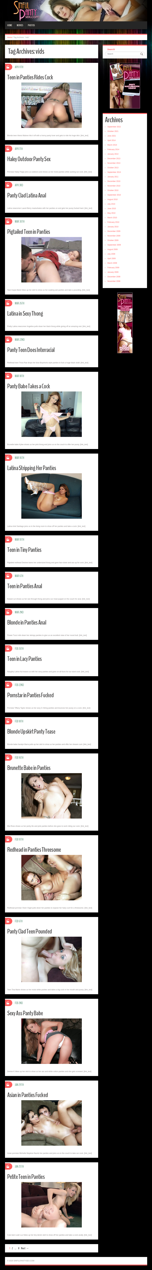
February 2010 (113, 222)
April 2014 (111, 140)
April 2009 (111, 258)
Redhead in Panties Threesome (36, 849)
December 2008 (113, 277)
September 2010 (114, 195)
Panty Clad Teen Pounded (31, 931)
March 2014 (112, 145)
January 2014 (112, 154)
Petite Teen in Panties (27, 1176)
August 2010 (112, 199)
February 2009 (113, 268)
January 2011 (112, 177)
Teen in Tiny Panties (26, 549)
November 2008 (113, 281)
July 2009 (111, 254)
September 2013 (114, 172)
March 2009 (112, 263)
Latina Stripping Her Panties (33, 468)
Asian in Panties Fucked (29, 1094)
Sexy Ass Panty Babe (26, 1013)
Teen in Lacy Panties (26, 658)
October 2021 (112, 131)
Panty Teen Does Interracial (33, 349)
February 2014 (113, 149)
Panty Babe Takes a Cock (30, 386)
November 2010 (113, 186)
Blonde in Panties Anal (28, 622)
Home (9, 25)
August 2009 (112, 249)
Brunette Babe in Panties (31, 767)
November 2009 (113, 236)
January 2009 (112, 272)
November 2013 (113, 163)
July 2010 (111, 204)
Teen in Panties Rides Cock (32, 77)
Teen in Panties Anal (26, 586)
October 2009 (112, 240)
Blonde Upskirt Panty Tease (33, 731)
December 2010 (113, 181)
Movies (20, 25)
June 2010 (111, 208)
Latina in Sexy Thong (26, 313)
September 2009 (114, 245)
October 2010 (112, 190)
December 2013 (113, 159)
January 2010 (112, 227)
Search (111, 49)
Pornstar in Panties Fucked (32, 695)
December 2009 (113, 231)
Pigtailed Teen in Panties (30, 231)
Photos (31, 25)
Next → (25, 1248)
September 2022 (114, 127)
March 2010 (112, 218)
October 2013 (112, 168)
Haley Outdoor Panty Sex (31, 159)
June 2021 (111, 136)
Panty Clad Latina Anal (28, 195)
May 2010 (111, 213)
